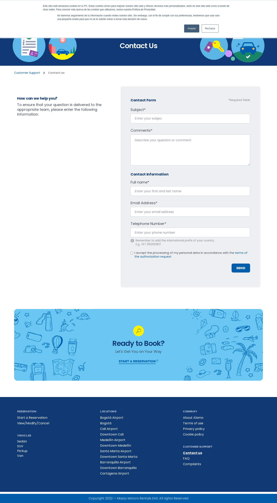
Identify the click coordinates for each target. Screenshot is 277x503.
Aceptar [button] (192, 28)
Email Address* (144, 203)
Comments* (141, 130)
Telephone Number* (148, 223)
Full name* (140, 182)
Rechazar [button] (210, 28)
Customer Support (27, 73)
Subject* (138, 109)
